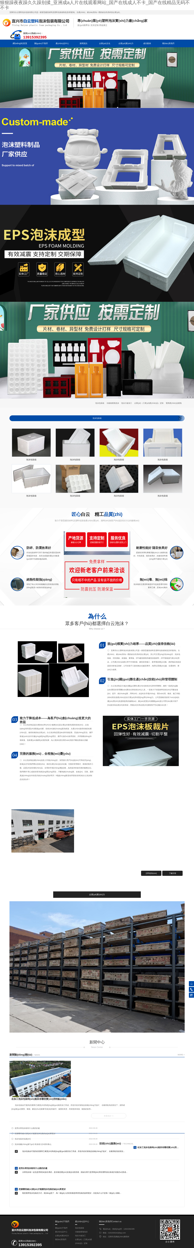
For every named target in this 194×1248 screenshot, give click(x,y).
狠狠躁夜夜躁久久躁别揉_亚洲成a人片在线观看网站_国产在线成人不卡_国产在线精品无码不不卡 (38, 1247)
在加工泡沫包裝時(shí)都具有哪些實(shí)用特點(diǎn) (43, 1125)
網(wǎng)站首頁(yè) (20, 44)
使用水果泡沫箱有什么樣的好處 (27, 1106)
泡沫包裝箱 (99, 403)
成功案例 (146, 43)
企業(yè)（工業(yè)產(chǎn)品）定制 (148, 403)
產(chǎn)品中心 (62, 43)
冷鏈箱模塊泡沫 (113, 403)
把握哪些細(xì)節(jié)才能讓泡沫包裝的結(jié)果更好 (122, 1106)
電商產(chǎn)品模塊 (174, 403)
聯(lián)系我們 (167, 43)
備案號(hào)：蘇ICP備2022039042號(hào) (118, 1240)
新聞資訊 (83, 43)
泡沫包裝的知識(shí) (23, 1111)
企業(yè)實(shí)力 (125, 43)
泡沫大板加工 (126, 403)
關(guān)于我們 (41, 43)
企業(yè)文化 (104, 43)
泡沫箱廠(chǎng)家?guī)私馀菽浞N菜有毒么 (120, 1111)
